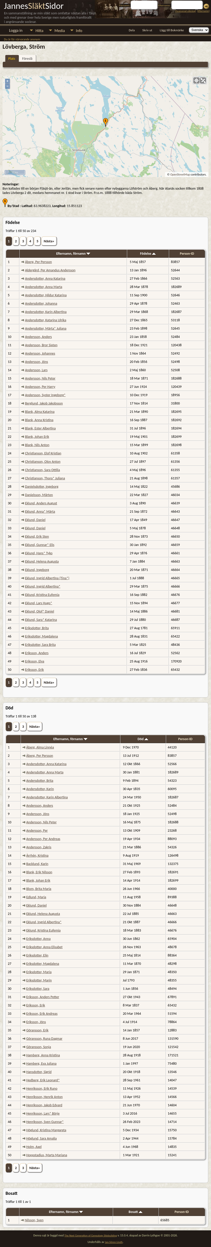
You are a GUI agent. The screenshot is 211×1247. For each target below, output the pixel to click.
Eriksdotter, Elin (37, 955)
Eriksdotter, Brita (37, 628)
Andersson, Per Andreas (43, 839)
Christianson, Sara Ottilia (42, 470)
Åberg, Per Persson (38, 262)
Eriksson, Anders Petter (42, 997)
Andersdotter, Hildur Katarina (46, 295)
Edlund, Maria (36, 897)
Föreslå (27, 58)
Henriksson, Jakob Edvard (44, 1105)
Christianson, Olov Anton (43, 461)
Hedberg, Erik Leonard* (43, 1080)
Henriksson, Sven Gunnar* (45, 1122)
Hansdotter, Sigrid (38, 1072)
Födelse (148, 253)
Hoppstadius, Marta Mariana (46, 1155)
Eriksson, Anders (36, 653)
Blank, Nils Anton (37, 445)
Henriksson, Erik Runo (41, 1088)
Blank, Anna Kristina (39, 420)
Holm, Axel (33, 1147)
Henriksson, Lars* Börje (43, 1113)
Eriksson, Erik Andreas (42, 1013)
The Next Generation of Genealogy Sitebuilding (90, 1235)
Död (143, 739)
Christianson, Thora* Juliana (45, 478)
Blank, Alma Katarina (40, 412)
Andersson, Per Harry (40, 387)
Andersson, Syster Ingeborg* (45, 395)
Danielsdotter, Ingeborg (42, 486)
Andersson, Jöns (36, 362)
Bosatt (135, 1212)
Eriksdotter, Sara (37, 989)
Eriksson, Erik (34, 670)
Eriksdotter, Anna (38, 939)
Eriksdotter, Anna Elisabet (44, 947)
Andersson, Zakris (38, 847)
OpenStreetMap (180, 174)
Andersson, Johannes (40, 353)
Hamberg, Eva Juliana (41, 1063)
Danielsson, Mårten (39, 495)
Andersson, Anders (38, 337)
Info (79, 30)
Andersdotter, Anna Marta (43, 287)
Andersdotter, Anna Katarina (45, 278)
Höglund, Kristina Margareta (46, 1130)
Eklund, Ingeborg (37, 570)
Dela (132, 30)
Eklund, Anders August (41, 503)
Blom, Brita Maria (38, 889)
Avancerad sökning (185, 11)
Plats (11, 58)
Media (60, 30)
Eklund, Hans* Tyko (38, 553)
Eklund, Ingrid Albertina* (43, 586)
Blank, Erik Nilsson (39, 872)
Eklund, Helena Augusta (42, 561)
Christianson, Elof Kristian (43, 453)
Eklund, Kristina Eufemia (42, 595)
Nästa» (49, 241)
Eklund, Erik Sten (37, 536)
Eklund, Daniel (35, 520)
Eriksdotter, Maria (38, 972)
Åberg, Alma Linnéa (40, 747)
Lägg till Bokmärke (172, 30)
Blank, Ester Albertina (40, 428)
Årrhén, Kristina (37, 855)
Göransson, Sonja (38, 1047)
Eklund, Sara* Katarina (41, 620)
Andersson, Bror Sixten (41, 345)
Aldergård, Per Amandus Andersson (50, 270)
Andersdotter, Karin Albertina (46, 312)
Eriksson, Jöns (36, 1022)
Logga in (15, 30)
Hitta (39, 30)
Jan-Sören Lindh (114, 1242)
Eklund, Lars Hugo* (38, 603)
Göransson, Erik (37, 1030)
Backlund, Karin (37, 864)
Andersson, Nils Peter (40, 378)
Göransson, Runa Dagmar (44, 1038)
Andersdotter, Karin (40, 789)
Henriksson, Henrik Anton (44, 1097)
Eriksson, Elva (34, 661)
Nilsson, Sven (34, 1220)
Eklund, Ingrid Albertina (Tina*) (47, 578)
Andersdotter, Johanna (41, 303)
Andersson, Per (37, 830)
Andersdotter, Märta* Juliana (46, 328)
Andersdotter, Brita (39, 780)
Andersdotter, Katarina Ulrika (45, 320)
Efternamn (203, 11)
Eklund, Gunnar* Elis (40, 545)
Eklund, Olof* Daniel (39, 611)
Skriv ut (147, 30)
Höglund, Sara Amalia (41, 1138)
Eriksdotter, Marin (39, 980)
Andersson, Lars (36, 370)
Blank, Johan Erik (37, 436)
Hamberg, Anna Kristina (43, 1055)
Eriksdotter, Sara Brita (40, 645)
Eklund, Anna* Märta (40, 511)
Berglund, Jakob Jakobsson (44, 403)
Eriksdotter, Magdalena (41, 636)
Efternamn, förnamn (73, 253)
